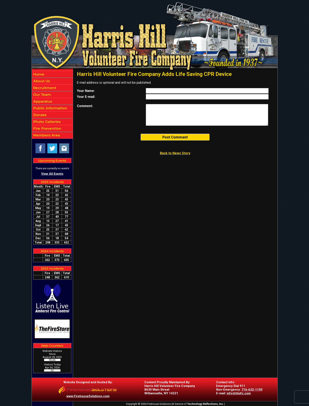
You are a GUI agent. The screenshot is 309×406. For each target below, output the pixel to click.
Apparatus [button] (42, 101)
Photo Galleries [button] (46, 122)
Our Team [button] (41, 95)
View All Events (52, 174)
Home (38, 74)
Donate (39, 115)
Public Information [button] (49, 108)
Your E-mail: (86, 97)
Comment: (85, 106)
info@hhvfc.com (239, 393)
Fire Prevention (46, 128)
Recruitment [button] (44, 88)
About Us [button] (41, 81)
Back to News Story (175, 153)
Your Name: (86, 91)
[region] (52, 104)
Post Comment (175, 137)
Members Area (46, 135)
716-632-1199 (252, 389)
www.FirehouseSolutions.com (87, 396)
